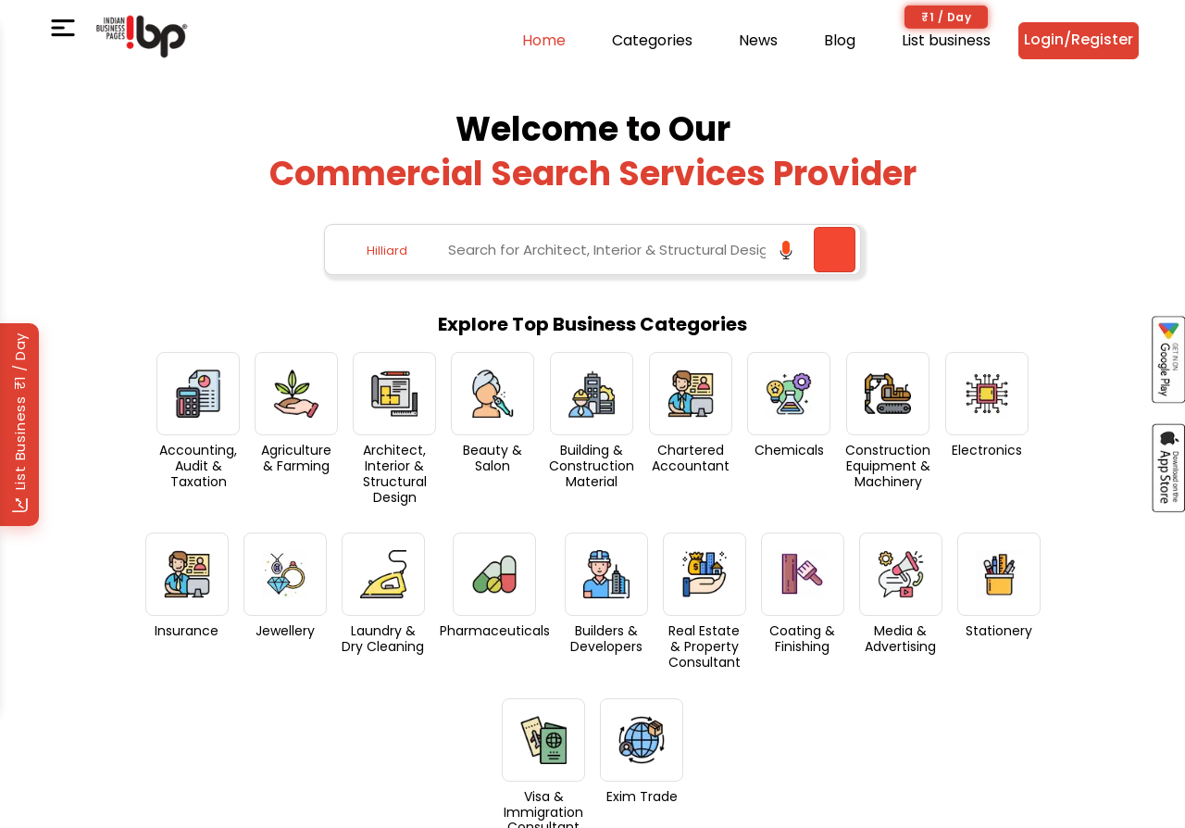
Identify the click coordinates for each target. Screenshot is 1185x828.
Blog (839, 40)
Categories (652, 40)
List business (946, 40)
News (758, 40)
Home (544, 40)
